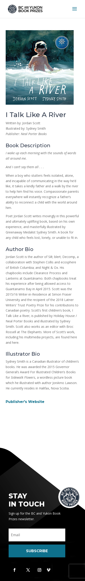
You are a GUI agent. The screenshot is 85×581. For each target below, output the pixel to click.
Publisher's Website (25, 402)
